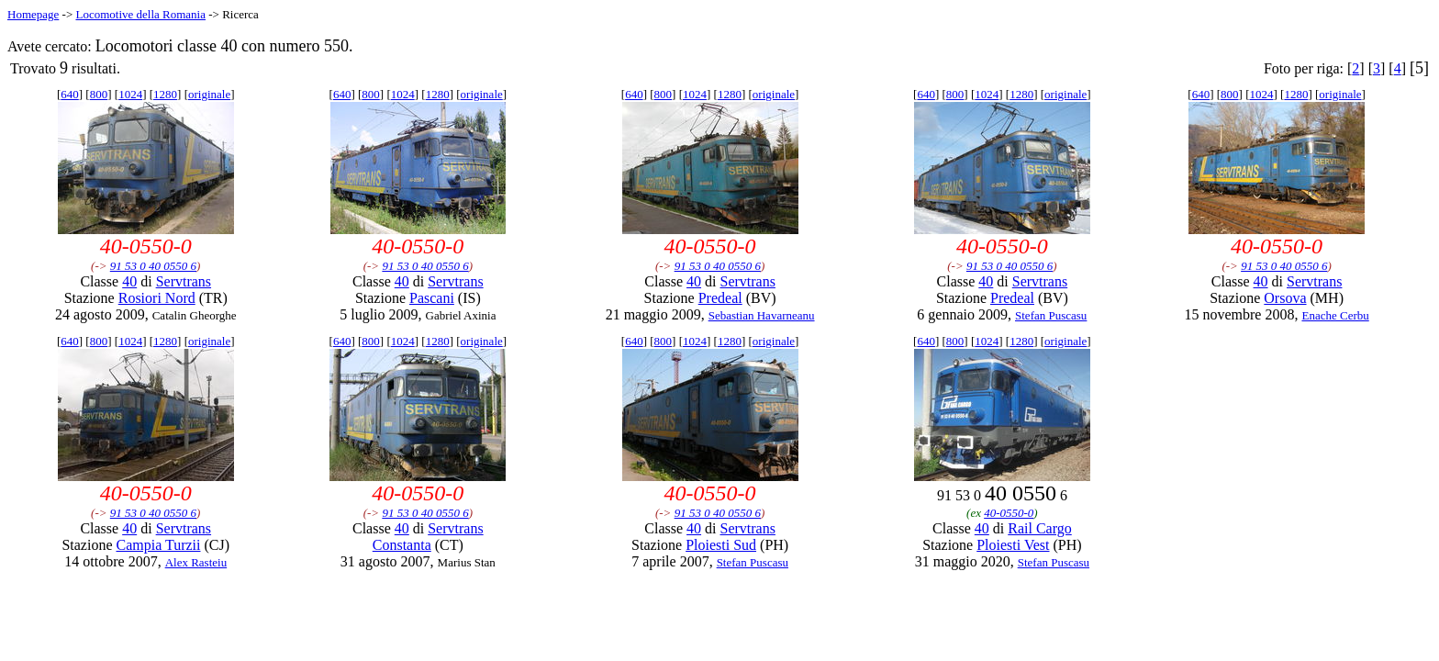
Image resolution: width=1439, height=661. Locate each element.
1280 (165, 94)
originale (209, 94)
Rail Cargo (1039, 528)
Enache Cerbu (1334, 315)
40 (129, 281)
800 (99, 94)
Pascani (431, 298)
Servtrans (183, 281)
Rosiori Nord (156, 298)
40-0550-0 (1008, 513)
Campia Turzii (158, 545)
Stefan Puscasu (1051, 315)
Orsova (1285, 298)
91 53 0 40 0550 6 (153, 266)
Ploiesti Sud (721, 545)
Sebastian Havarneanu (761, 315)
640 (70, 94)
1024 (130, 94)
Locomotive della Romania (140, 14)
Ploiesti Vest (1012, 545)
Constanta (402, 545)
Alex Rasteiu (196, 562)
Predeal (720, 298)
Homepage (33, 14)
